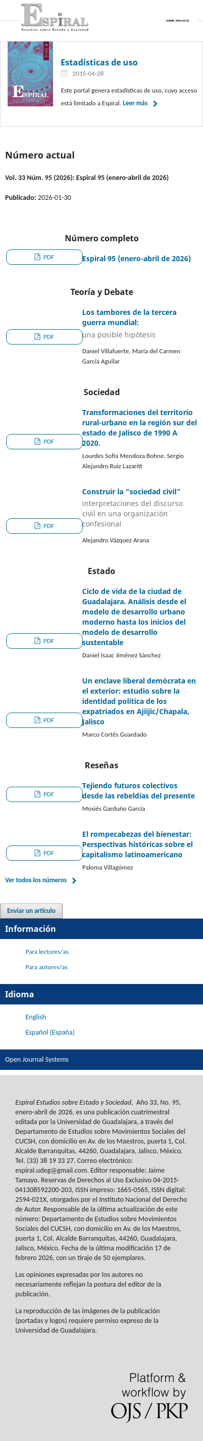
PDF (48, 257)
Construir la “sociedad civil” (140, 508)
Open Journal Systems (37, 1059)
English (36, 1017)
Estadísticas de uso (99, 62)
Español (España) (50, 1032)
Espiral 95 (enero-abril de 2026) (136, 258)
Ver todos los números (36, 880)
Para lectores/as (47, 951)
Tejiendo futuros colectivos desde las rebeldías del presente (138, 790)
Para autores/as (46, 967)
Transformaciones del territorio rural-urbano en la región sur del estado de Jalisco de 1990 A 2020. (139, 427)
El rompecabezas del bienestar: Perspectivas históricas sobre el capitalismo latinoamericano (137, 844)
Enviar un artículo (31, 910)
